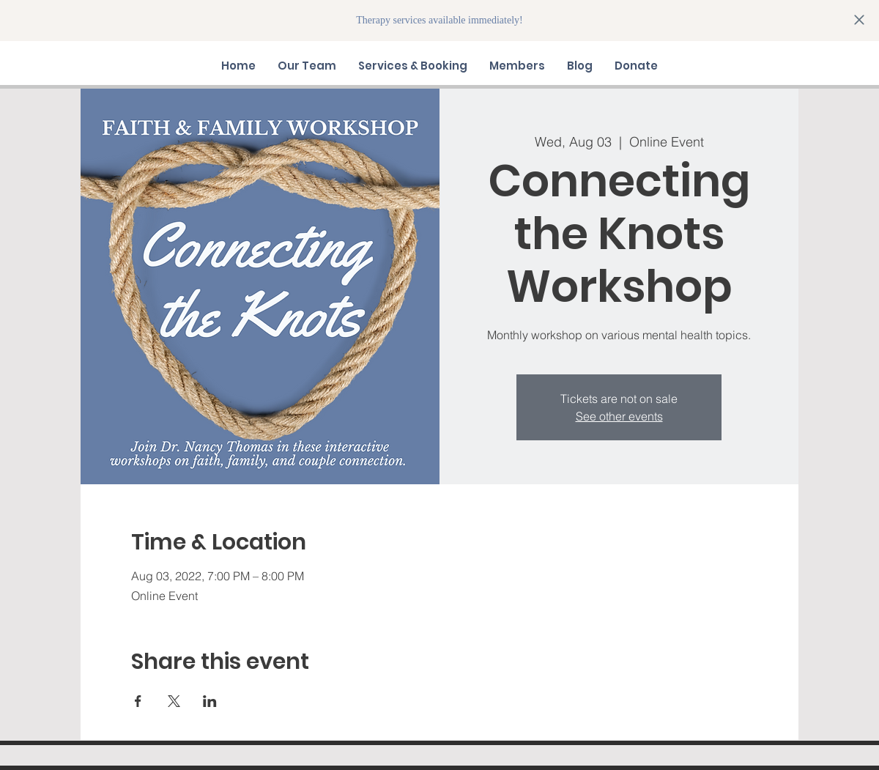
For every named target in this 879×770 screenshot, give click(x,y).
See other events (619, 416)
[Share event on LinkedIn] (210, 701)
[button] (307, 66)
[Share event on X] (174, 701)
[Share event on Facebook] (138, 701)
